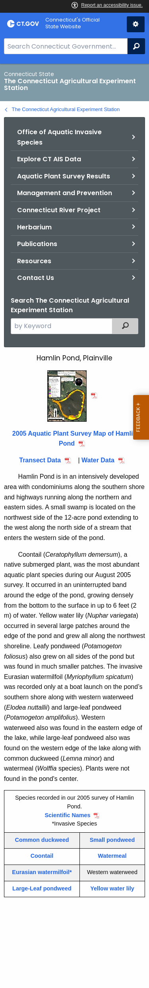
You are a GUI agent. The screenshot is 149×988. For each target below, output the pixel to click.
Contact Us (35, 277)
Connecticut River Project (59, 210)
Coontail (42, 856)
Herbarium (34, 227)
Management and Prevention (64, 193)
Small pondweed (112, 840)
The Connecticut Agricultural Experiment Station (66, 109)
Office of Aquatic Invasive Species (59, 137)
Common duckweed (42, 840)
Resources (34, 261)
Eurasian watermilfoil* (42, 872)
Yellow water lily (112, 888)
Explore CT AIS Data (49, 159)
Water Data (97, 460)
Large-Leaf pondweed (42, 888)
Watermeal (112, 856)
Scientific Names (67, 815)
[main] (74, 526)
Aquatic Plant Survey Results (63, 176)
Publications (37, 243)
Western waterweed (112, 872)
